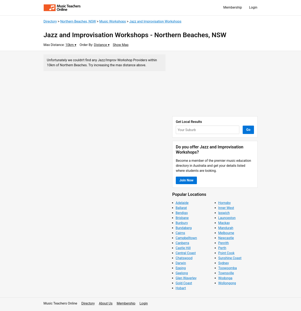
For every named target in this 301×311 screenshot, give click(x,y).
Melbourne (226, 233)
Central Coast (186, 253)
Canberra (182, 243)
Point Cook (226, 253)
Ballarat (181, 208)
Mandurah (225, 228)
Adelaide (182, 203)
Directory (50, 21)
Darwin (181, 263)
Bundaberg (184, 228)
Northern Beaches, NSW (78, 21)
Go (248, 130)
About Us (105, 303)
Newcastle (226, 238)
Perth (222, 248)
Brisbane (182, 218)
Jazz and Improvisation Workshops (155, 21)
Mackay (224, 223)
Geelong (182, 273)
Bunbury (182, 223)
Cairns (180, 233)
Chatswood (184, 258)
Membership (232, 7)
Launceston (227, 218)
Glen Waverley (186, 278)
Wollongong (227, 283)
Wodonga (225, 278)
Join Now (186, 180)
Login (253, 7)
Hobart (181, 288)
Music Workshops (112, 21)
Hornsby (224, 203)
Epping (181, 268)
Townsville (226, 273)
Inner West (226, 208)
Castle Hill (183, 248)
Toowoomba (227, 268)
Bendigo (182, 213)
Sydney (223, 263)
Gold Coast (184, 283)
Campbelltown (186, 238)
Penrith (223, 243)
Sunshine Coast (229, 258)
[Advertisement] (215, 83)
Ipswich (224, 213)
